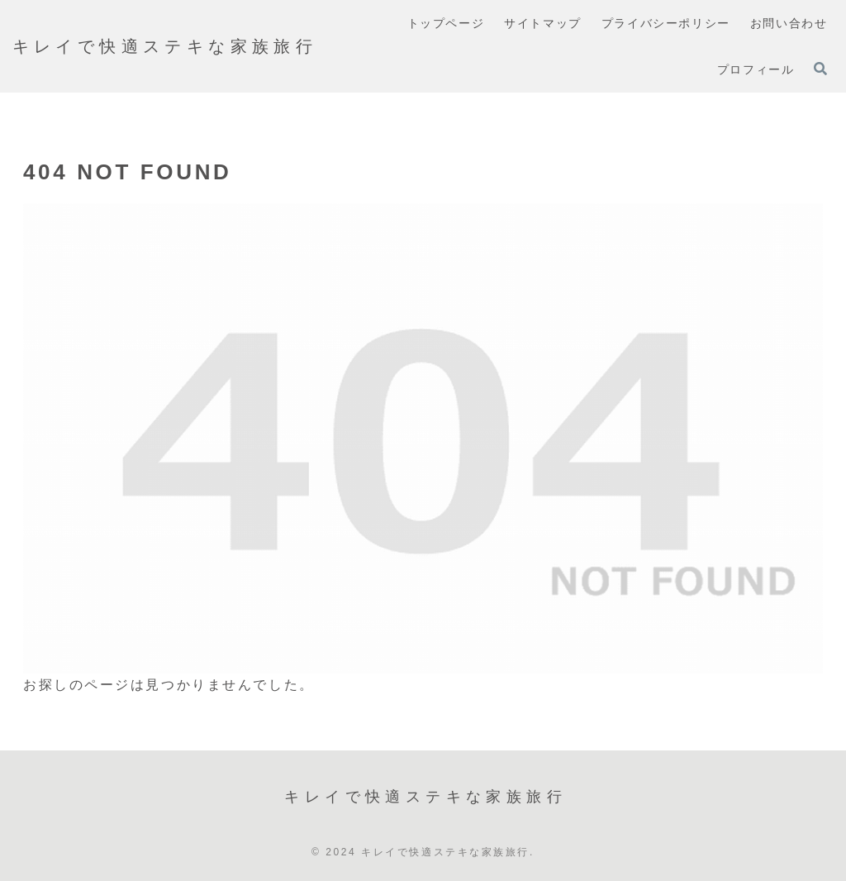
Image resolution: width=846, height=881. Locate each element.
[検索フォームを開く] (820, 68)
